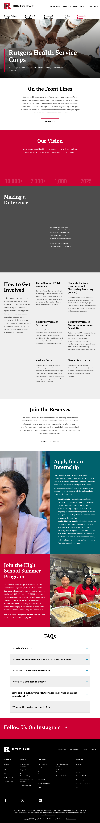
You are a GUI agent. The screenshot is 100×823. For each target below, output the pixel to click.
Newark (75, 6)
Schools (6, 764)
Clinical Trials (41, 780)
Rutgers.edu (62, 749)
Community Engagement (82, 17)
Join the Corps (50, 121)
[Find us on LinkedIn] (40, 800)
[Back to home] (17, 749)
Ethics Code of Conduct (83, 784)
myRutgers (79, 772)
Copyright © (27, 819)
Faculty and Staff (81, 776)
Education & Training (30, 17)
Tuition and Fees (8, 782)
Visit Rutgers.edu (55, 6)
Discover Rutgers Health (10, 17)
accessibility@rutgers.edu (59, 812)
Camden (82, 6)
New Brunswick (66, 6)
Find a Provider (42, 764)
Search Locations (43, 768)
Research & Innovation (48, 17)
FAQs (39, 787)
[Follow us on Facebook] (5, 800)
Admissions (7, 774)
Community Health (61, 776)
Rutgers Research (25, 770)
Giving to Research (25, 786)
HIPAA (77, 788)
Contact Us (79, 764)
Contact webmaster (71, 819)
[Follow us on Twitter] (22, 800)
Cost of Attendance (9, 778)
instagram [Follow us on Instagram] (66, 727)
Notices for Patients (44, 784)
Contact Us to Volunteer (50, 442)
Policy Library (80, 780)
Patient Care (67, 17)
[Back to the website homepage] (19, 6)
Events (96, 6)
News (90, 6)
